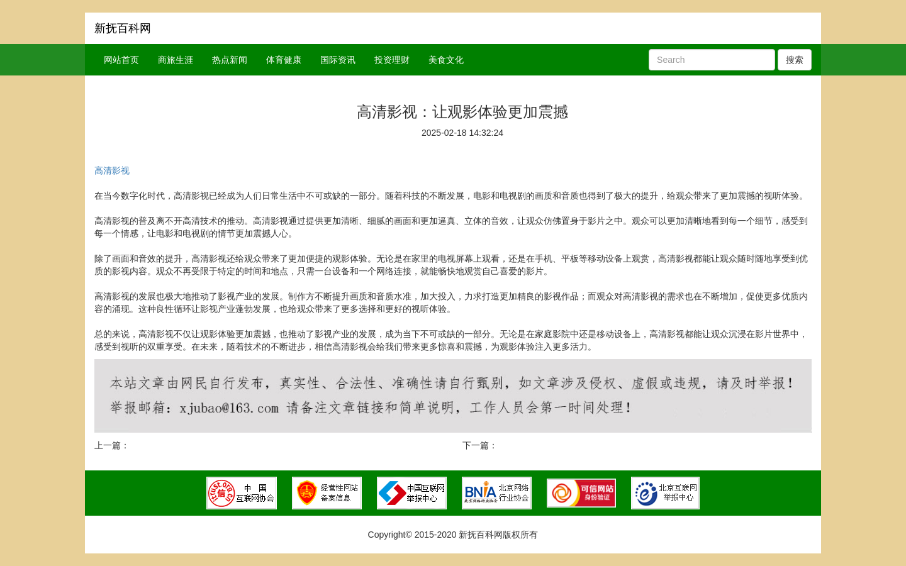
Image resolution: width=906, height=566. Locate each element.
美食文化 (446, 60)
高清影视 (112, 170)
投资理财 (392, 60)
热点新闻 (229, 60)
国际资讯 (337, 60)
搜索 (794, 60)
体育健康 (283, 60)
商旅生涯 (175, 60)
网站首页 (121, 60)
